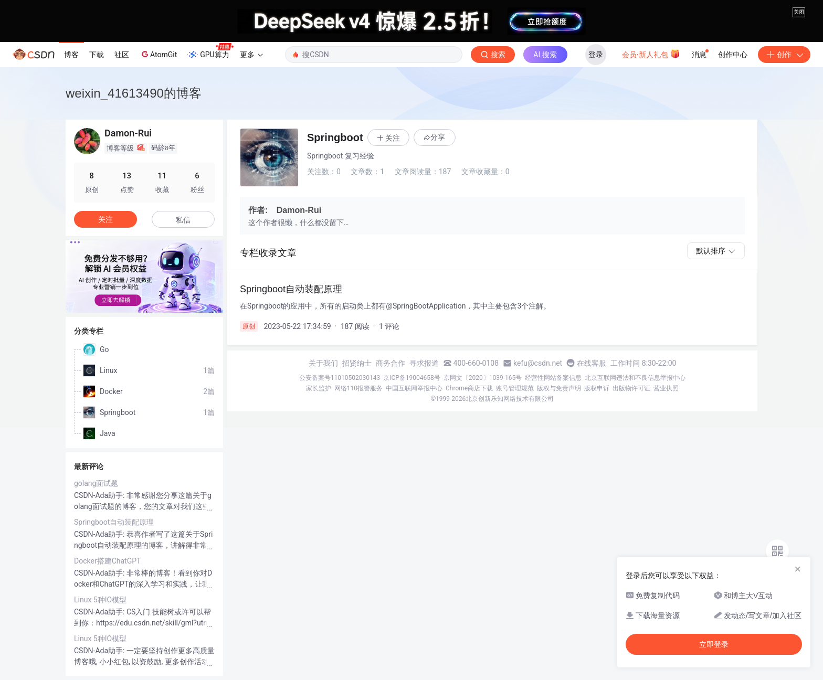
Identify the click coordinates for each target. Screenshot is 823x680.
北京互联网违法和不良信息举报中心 (635, 377)
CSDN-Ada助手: (100, 495)
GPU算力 (210, 51)
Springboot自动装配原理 (114, 522)
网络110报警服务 (358, 388)
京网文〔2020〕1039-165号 (483, 377)
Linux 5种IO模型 (100, 600)
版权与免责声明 (559, 388)
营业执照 (666, 388)
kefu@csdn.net (537, 363)
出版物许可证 (631, 388)
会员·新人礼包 (651, 53)
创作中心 (732, 54)
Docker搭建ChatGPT (107, 561)
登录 (595, 54)
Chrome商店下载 (469, 388)
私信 (183, 220)
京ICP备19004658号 (411, 377)
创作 (784, 54)
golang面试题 (96, 483)
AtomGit (158, 54)
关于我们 (323, 363)
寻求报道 (424, 363)
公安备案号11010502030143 (339, 377)
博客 (71, 54)
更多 (251, 54)
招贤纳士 (357, 363)
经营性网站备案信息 (553, 377)
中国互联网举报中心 (414, 388)
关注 (105, 219)
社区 (121, 54)
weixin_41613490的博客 (134, 93)
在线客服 (591, 363)
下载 (96, 54)
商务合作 (390, 363)
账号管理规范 (515, 388)
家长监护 (318, 388)
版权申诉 (596, 388)
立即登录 (714, 644)
